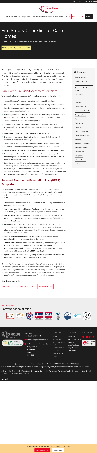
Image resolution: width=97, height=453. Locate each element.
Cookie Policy (38, 367)
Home (6, 16)
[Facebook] (87, 336)
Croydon (75, 371)
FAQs (76, 119)
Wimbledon (6, 374)
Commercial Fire (80, 107)
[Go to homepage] (48, 9)
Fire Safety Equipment (82, 143)
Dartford (12, 371)
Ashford (5, 371)
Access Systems (80, 77)
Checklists (37, 42)
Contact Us (72, 350)
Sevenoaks (44, 371)
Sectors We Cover (74, 339)
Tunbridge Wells (64, 371)
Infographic (79, 156)
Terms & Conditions (81, 367)
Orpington (35, 371)
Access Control (40, 17)
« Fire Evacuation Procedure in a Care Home (19, 286)
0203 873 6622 (90, 1)
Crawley (15, 374)
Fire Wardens (79, 152)
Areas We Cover (73, 345)
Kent (20, 374)
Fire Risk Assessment (82, 135)
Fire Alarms (13, 17)
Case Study (79, 94)
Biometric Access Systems (81, 82)
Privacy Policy (49, 367)
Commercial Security (82, 111)
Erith (18, 371)
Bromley (89, 371)
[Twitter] (83, 336)
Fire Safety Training (81, 147)
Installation (50, 16)
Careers (71, 342)
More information (42, 450)
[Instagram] (90, 336)
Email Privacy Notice (64, 367)
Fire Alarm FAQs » (45, 286)
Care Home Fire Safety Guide (21, 42)
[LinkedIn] (94, 336)
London (26, 374)
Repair (67, 16)
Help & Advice (73, 348)
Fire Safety (78, 139)
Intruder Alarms (80, 160)
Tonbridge (53, 371)
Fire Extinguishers (24, 17)
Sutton (82, 371)
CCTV (33, 17)
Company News (80, 115)
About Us (71, 337)
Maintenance (59, 17)
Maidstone (25, 371)
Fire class (78, 127)
